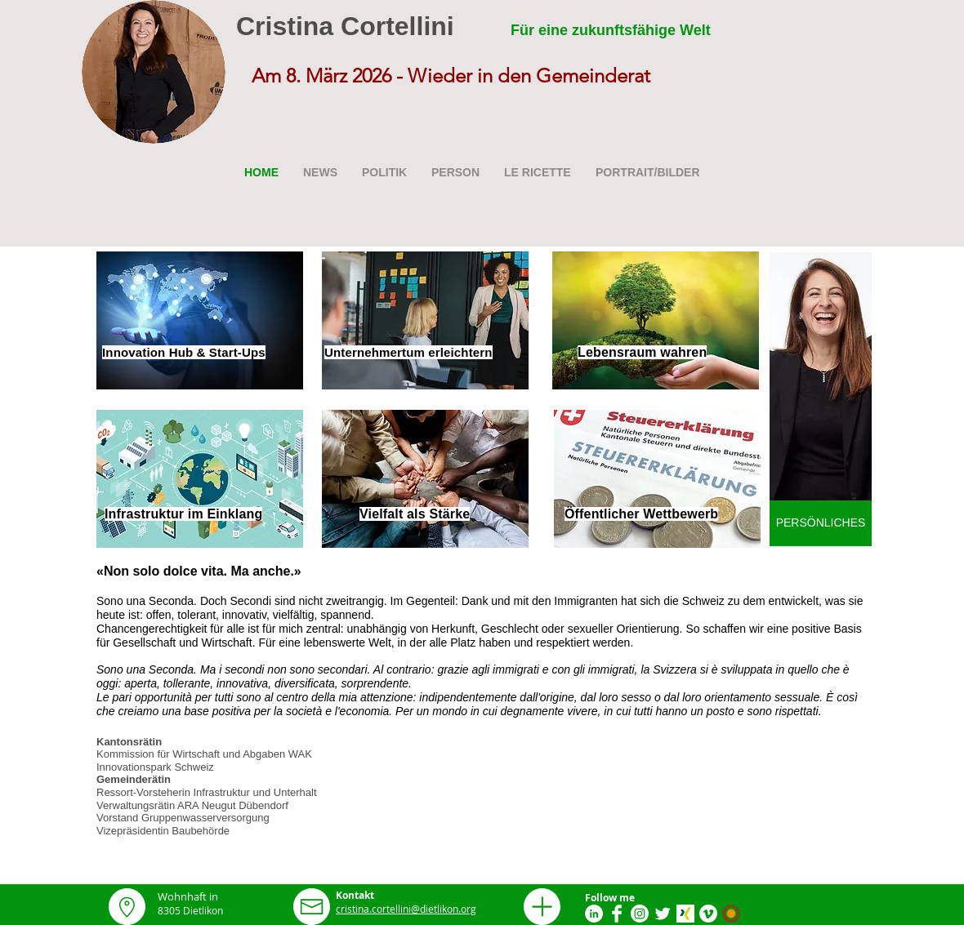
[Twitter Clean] (663, 914)
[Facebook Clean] (617, 914)
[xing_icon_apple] (685, 914)
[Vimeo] (708, 914)
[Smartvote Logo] (731, 914)
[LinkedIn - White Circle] (594, 914)
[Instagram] (640, 914)
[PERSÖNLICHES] (821, 523)
